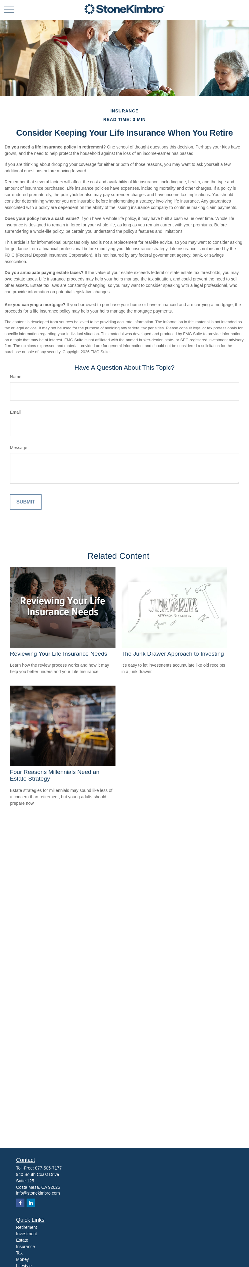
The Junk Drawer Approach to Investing (173, 653)
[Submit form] (26, 502)
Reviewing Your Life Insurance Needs (58, 653)
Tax (19, 1253)
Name (15, 376)
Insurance (25, 1246)
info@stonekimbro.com (38, 1193)
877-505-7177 (48, 1168)
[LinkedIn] (31, 1203)
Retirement (26, 1227)
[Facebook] (20, 1203)
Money (22, 1259)
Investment (26, 1233)
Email (15, 412)
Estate (22, 1240)
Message (18, 447)
